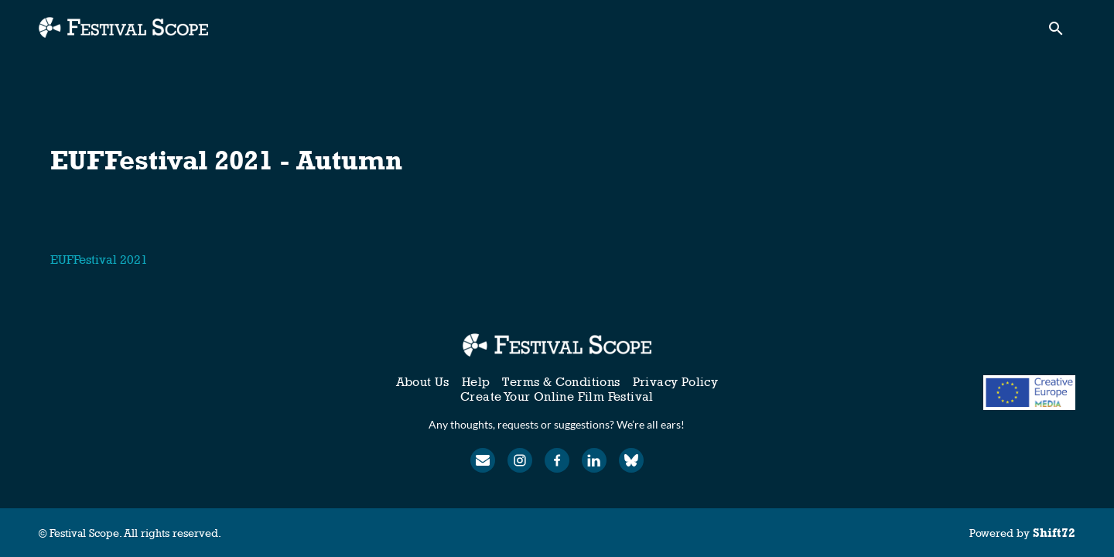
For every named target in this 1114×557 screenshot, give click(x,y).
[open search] (1061, 32)
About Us (422, 381)
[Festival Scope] (557, 345)
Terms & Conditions (561, 381)
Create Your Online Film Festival (557, 396)
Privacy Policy (676, 381)
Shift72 (1054, 532)
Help (476, 381)
